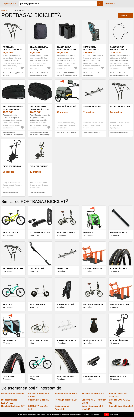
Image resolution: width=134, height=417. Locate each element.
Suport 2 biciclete (66, 340)
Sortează (123, 16)
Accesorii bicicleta (120, 106)
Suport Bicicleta (92, 106)
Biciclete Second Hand (66, 393)
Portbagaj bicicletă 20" (66, 400)
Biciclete (34, 376)
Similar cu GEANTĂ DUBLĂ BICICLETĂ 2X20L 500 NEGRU (67, 74)
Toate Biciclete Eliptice (37, 192)
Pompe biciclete (118, 233)
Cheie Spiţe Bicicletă (38, 400)
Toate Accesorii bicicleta (118, 132)
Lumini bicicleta (118, 376)
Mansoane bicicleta (40, 233)
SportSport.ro (10, 3)
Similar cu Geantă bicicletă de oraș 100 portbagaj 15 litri (40, 74)
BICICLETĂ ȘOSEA (118, 269)
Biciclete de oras (39, 340)
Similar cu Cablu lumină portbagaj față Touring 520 (119, 74)
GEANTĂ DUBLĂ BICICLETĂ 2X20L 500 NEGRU (66, 49)
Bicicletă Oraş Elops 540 (121, 406)
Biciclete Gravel (65, 376)
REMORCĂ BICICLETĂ (66, 106)
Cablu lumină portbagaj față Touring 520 (118, 49)
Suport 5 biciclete (119, 304)
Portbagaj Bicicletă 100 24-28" (12, 48)
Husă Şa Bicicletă (92, 340)
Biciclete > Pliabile (93, 304)
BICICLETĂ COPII (10, 233)
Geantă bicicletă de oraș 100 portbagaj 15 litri (39, 49)
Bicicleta (8, 304)
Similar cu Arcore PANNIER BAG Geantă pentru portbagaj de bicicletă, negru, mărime (40, 135)
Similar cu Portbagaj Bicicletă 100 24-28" (13, 74)
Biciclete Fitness (12, 166)
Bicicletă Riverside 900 (93, 393)
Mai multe (114, 414)
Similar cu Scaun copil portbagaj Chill (91, 74)
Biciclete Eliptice (39, 166)
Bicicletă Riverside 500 (12, 393)
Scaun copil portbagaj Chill (92, 48)
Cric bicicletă (37, 269)
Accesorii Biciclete (13, 269)
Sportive (4, 10)
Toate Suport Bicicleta (90, 132)
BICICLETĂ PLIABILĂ (66, 233)
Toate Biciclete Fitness (10, 192)
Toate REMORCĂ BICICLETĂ (66, 132)
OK (107, 414)
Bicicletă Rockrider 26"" (13, 406)
